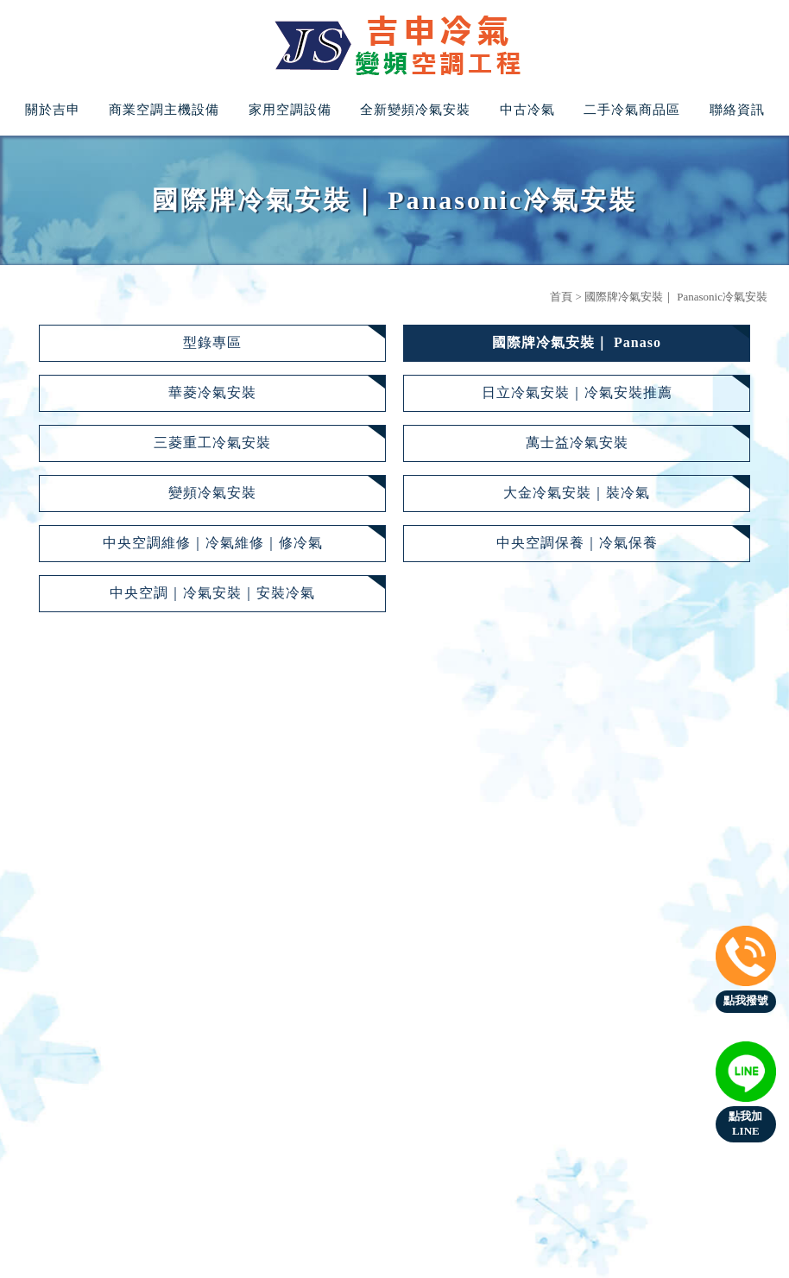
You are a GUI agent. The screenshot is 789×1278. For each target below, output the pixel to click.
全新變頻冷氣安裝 (415, 110)
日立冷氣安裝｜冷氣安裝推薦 (577, 392)
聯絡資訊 (737, 110)
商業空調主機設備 (164, 110)
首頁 (561, 296)
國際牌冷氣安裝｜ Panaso (576, 342)
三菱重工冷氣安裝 (212, 442)
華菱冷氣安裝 (212, 392)
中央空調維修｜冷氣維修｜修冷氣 (213, 542)
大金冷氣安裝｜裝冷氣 (576, 492)
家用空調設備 (290, 110)
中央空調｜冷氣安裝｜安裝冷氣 (212, 592)
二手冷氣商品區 (632, 110)
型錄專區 (212, 342)
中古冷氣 (527, 110)
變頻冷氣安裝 (212, 492)
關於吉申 (52, 110)
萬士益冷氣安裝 (577, 442)
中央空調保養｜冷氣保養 (577, 542)
